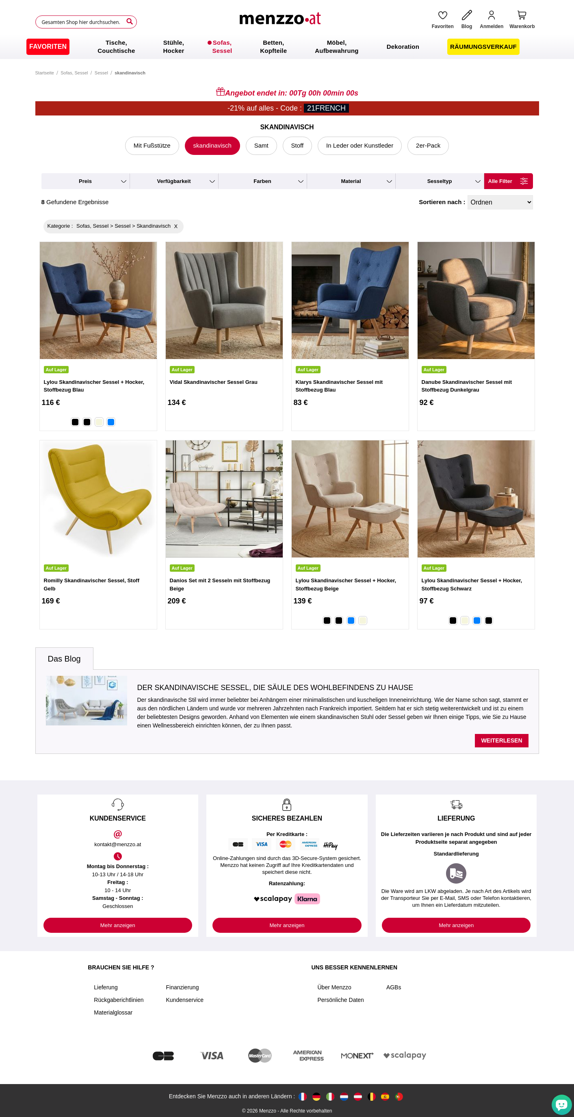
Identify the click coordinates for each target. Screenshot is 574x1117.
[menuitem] (47, 47)
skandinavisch (212, 145)
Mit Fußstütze (152, 145)
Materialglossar (113, 1012)
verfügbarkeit (174, 181)
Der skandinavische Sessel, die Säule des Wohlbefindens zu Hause (275, 688)
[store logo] (281, 22)
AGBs (393, 987)
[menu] (287, 47)
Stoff (297, 145)
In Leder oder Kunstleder (359, 145)
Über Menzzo (334, 987)
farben (262, 181)
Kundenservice (185, 1000)
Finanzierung (182, 987)
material (351, 181)
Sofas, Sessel (74, 72)
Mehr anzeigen (117, 925)
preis (85, 181)
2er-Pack (428, 145)
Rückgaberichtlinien (118, 1000)
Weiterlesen (501, 740)
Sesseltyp (439, 181)
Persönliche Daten (340, 1000)
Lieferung (105, 987)
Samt (261, 145)
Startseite (44, 72)
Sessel (101, 72)
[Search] (129, 21)
